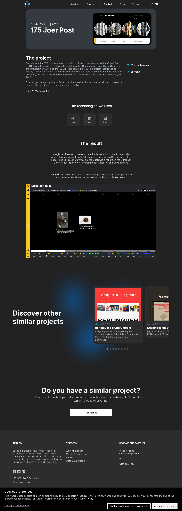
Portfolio (108, 4)
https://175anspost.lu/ (37, 91)
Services (74, 4)
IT (152, 4)
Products (91, 4)
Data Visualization (75, 460)
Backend (70, 457)
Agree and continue (164, 506)
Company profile (21, 482)
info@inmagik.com (129, 453)
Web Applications (75, 450)
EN (156, 4)
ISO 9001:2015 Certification (27, 478)
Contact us (138, 4)
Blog (122, 4)
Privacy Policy (85, 498)
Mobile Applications (76, 454)
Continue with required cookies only (129, 506)
